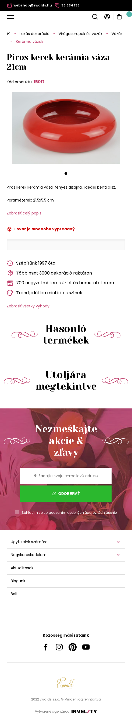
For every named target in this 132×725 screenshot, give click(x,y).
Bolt (14, 593)
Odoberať (66, 493)
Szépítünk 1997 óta (31, 263)
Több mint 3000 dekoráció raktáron (49, 273)
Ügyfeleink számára (29, 541)
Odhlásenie (107, 512)
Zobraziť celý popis (24, 213)
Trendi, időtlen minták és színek (44, 293)
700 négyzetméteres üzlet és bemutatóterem (60, 283)
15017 (39, 82)
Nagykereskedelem (29, 554)
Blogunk (18, 581)
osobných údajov (82, 512)
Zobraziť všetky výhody (28, 306)
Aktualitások (22, 568)
